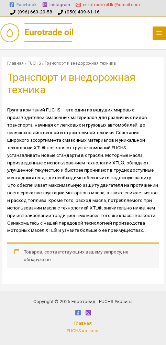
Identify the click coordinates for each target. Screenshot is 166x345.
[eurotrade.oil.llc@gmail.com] (108, 4)
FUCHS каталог (83, 330)
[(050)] (78, 12)
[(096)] (31, 12)
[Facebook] (23, 4)
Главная (15, 63)
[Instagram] (56, 4)
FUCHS (34, 63)
